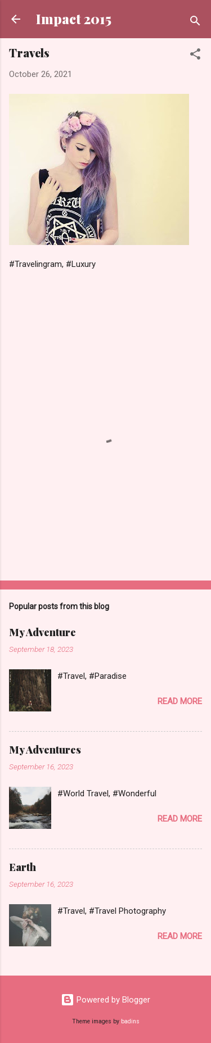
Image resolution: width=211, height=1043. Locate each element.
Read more (180, 701)
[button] (195, 56)
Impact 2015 (73, 19)
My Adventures (45, 749)
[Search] (195, 23)
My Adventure (42, 632)
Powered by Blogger (105, 1000)
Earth (22, 867)
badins (130, 1021)
